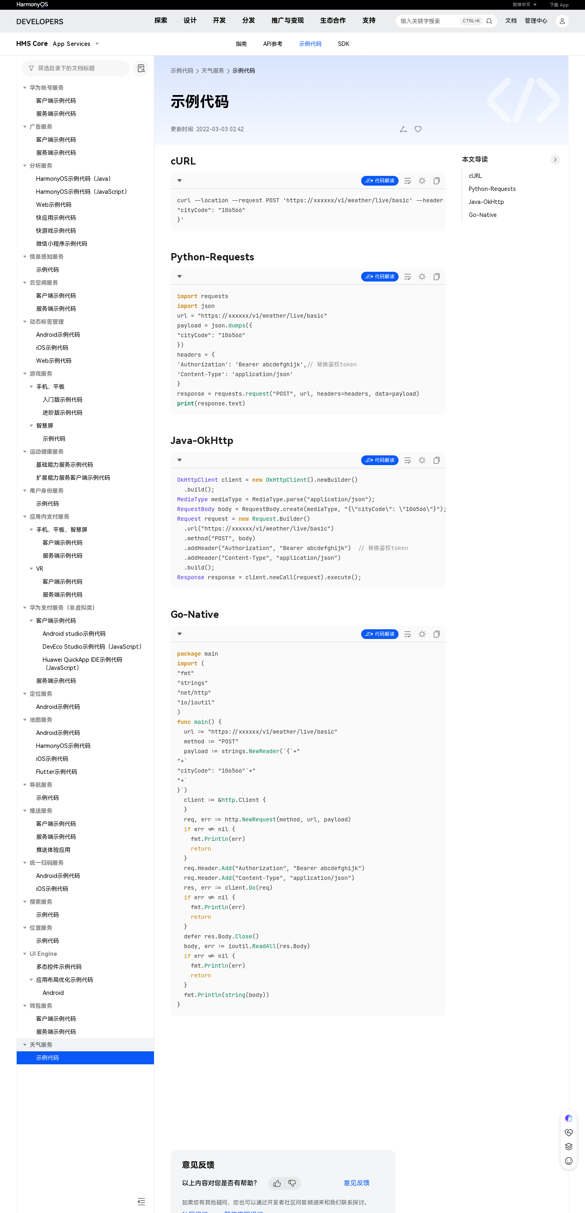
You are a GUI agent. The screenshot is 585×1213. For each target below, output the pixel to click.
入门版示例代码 (62, 399)
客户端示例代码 (56, 100)
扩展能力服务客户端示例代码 (73, 477)
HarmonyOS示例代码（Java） (75, 178)
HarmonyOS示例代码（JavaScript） (83, 191)
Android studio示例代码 (74, 633)
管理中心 (536, 20)
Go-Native (483, 215)
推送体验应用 (53, 850)
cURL (475, 176)
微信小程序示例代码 (61, 243)
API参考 (273, 44)
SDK (343, 44)
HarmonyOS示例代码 (63, 746)
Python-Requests (492, 189)
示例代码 (310, 44)
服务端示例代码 (56, 113)
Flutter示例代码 (56, 772)
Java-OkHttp (486, 202)
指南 (241, 44)
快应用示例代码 (56, 217)
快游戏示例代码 (56, 230)
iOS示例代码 (52, 347)
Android (53, 993)
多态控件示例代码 (59, 967)
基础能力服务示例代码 (64, 464)
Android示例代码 (58, 334)
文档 (511, 20)
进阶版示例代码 (62, 412)
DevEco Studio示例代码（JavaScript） (94, 646)
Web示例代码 (54, 204)
